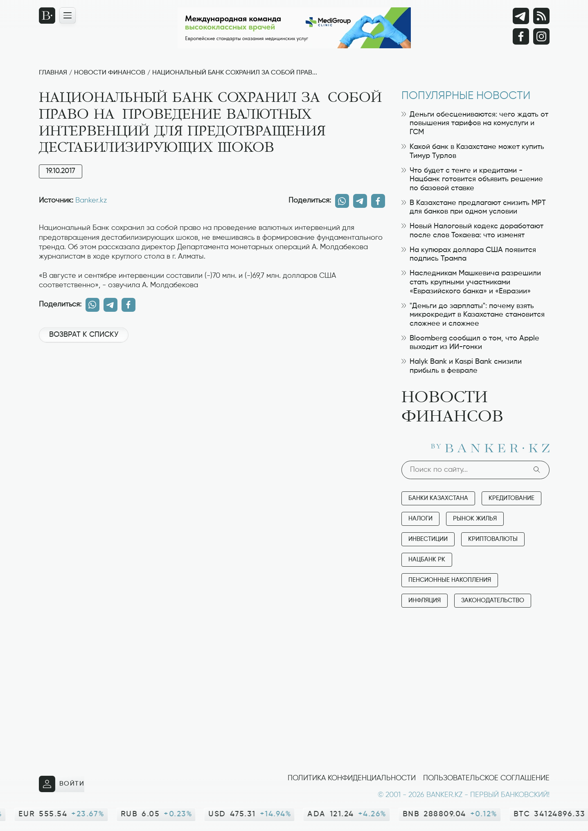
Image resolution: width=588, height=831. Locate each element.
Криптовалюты (493, 539)
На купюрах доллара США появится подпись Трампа (468, 254)
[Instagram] (541, 36)
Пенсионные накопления (449, 580)
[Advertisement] (212, 376)
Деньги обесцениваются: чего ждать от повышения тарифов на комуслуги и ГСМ (474, 123)
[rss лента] (541, 16)
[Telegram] (521, 16)
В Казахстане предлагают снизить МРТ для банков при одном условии (473, 207)
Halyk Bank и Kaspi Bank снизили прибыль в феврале (461, 366)
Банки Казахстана (438, 498)
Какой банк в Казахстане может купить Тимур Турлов (472, 151)
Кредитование (511, 498)
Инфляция (424, 600)
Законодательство (492, 600)
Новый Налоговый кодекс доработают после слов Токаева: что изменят (472, 231)
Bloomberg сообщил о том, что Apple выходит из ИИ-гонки (470, 343)
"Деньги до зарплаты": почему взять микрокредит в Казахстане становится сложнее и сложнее (473, 314)
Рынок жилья (475, 519)
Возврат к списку (83, 334)
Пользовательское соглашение (486, 778)
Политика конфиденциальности (352, 778)
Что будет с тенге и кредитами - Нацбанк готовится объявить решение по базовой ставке (472, 179)
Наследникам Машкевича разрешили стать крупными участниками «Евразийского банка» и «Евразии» (471, 282)
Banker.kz (91, 200)
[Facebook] (521, 36)
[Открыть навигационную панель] (67, 15)
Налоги (420, 519)
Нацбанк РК (426, 559)
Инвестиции (428, 539)
